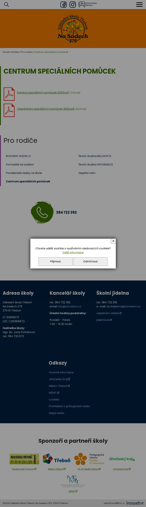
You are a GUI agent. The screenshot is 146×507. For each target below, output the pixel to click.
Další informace (73, 252)
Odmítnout (90, 261)
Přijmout (55, 261)
